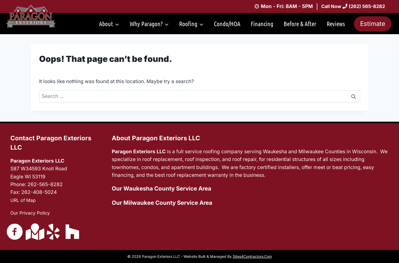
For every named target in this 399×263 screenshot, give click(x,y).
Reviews (336, 23)
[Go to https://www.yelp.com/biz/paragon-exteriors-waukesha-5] (53, 232)
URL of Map (24, 200)
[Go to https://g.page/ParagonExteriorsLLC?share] (34, 231)
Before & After (300, 23)
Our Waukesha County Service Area (161, 188)
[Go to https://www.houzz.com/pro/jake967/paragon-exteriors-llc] (72, 231)
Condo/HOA (227, 23)
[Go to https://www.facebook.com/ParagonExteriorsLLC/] (14, 232)
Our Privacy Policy (31, 213)
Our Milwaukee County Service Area (162, 202)
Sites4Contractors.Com (252, 256)
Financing (262, 23)
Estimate (372, 23)
